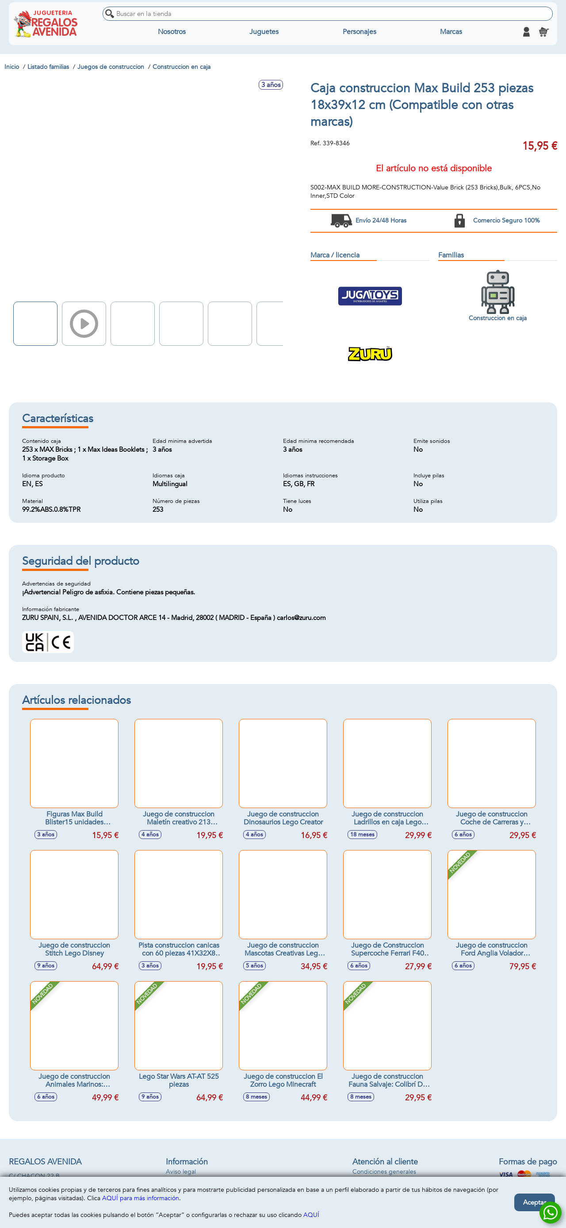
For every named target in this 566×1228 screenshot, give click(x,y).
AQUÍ (311, 1215)
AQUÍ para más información (140, 1198)
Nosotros (172, 32)
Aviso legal (181, 1172)
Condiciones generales (384, 1172)
